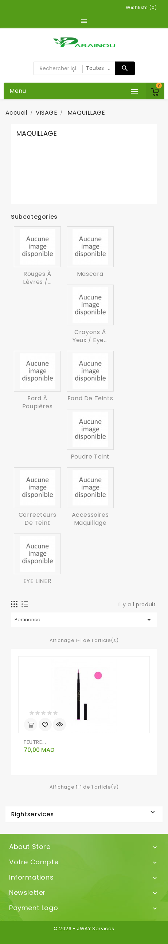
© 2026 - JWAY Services (84, 928)
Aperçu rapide (59, 724)
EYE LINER (37, 581)
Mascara (90, 274)
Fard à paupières (37, 402)
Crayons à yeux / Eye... (90, 336)
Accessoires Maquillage (90, 519)
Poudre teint (90, 456)
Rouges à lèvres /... (37, 278)
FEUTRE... (35, 742)
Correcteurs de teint (37, 519)
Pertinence (84, 619)
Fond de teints (90, 398)
